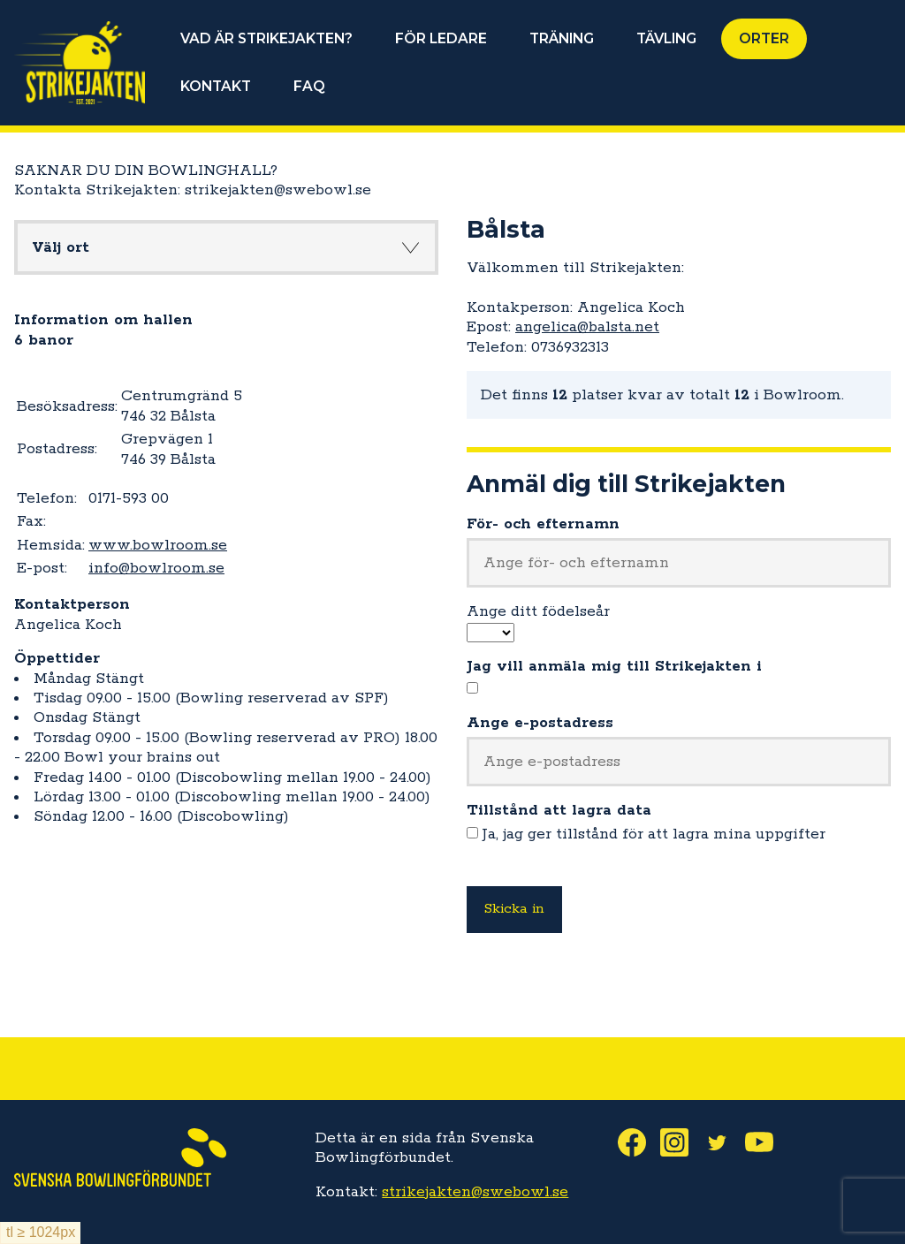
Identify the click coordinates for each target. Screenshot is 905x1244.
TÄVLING (666, 38)
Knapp (410, 247)
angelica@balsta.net (587, 327)
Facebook (639, 1142)
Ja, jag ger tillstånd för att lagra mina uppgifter (654, 834)
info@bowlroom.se (156, 568)
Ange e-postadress (540, 722)
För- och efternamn (543, 524)
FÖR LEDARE (441, 38)
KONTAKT (215, 86)
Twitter (724, 1142)
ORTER (764, 38)
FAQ (309, 86)
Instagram (681, 1142)
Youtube (766, 1142)
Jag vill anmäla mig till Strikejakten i (614, 666)
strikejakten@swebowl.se (475, 1192)
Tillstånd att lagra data (559, 810)
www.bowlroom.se (157, 545)
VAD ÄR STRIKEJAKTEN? (266, 38)
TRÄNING (561, 38)
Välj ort (60, 247)
